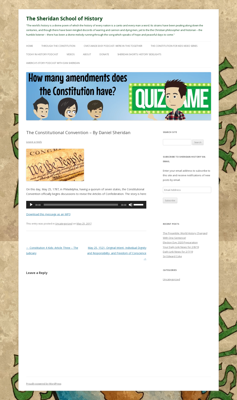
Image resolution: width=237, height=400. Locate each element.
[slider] (81, 205)
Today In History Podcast (42, 54)
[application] (86, 205)
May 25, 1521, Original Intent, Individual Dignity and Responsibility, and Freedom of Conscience (116, 253)
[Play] (31, 205)
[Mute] (130, 205)
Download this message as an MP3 (48, 214)
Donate (104, 54)
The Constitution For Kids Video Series (174, 46)
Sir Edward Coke (172, 256)
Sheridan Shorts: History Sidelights (139, 54)
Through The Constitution (58, 46)
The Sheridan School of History (64, 18)
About (87, 54)
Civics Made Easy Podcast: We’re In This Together (113, 46)
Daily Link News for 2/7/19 (178, 251)
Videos (71, 54)
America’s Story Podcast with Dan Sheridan (53, 63)
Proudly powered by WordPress (43, 383)
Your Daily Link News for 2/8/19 (181, 247)
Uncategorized (63, 223)
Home (29, 46)
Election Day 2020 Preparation (180, 242)
